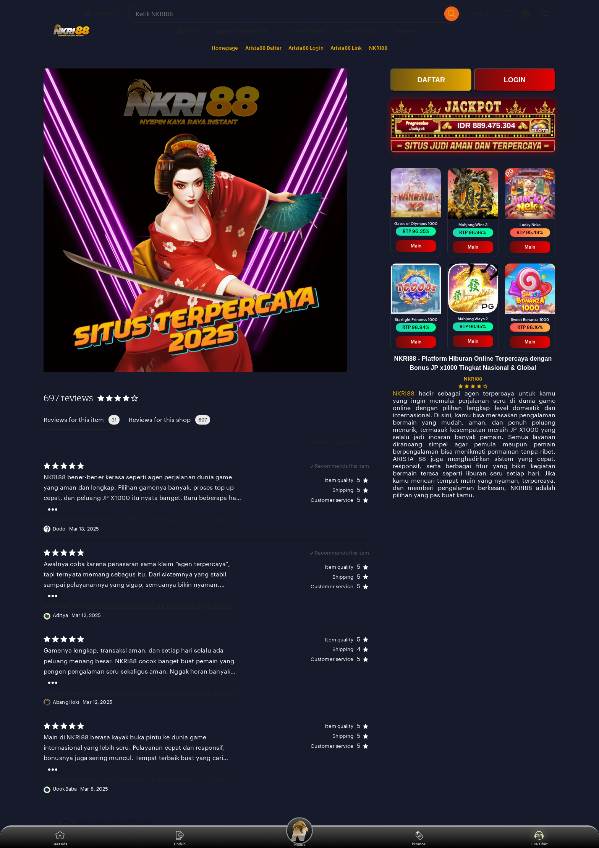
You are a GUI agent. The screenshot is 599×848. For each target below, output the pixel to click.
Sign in (482, 13)
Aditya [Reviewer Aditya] (60, 615)
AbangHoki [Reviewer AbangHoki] (66, 702)
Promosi (419, 838)
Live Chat (539, 838)
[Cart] (544, 14)
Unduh (180, 838)
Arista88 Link (346, 48)
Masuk (299, 837)
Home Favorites (306, 31)
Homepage (225, 48)
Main (416, 246)
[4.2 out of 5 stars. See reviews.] (474, 386)
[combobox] (285, 14)
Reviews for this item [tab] (82, 420)
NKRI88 (378, 48)
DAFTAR (431, 80)
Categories (102, 13)
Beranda (60, 838)
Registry (404, 31)
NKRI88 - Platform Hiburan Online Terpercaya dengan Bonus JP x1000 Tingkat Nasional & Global (163, 519)
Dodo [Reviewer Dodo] (59, 529)
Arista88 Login (306, 48)
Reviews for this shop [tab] (169, 420)
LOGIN (515, 80)
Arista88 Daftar (263, 48)
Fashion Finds (359, 31)
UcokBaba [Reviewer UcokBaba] (65, 789)
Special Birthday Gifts (242, 31)
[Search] (451, 14)
